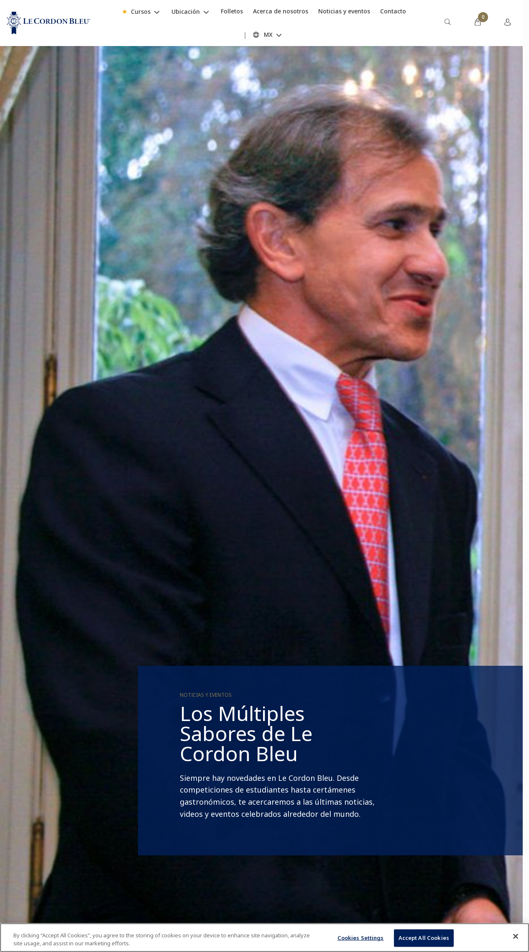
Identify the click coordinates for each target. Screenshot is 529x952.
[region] (264, 937)
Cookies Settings (360, 938)
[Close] (515, 936)
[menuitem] (447, 23)
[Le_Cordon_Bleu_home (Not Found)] (48, 23)
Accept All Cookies (424, 938)
